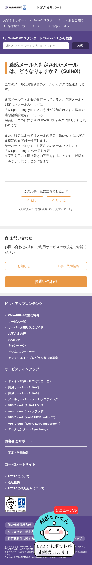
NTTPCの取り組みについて (26, 488)
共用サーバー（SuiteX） (24, 387)
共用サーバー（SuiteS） (24, 393)
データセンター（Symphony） (28, 429)
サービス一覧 (17, 321)
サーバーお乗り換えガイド (25, 327)
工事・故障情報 (18, 452)
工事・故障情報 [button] (68, 266)
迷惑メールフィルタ (65, 26)
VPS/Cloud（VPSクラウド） (27, 411)
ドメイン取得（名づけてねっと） (30, 381)
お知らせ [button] (23, 266)
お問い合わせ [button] (46, 281)
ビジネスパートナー (21, 351)
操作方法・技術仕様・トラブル (28, 26)
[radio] (32, 200)
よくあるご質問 (73, 20)
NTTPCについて (18, 476)
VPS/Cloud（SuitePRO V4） (27, 405)
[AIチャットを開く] (56, 529)
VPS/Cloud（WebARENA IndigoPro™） (35, 423)
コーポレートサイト (20, 464)
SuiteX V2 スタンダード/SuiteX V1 (55, 20)
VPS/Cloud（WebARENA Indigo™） (32, 417)
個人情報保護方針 (19, 525)
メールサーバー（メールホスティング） (34, 399)
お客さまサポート (49, 7)
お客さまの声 (17, 333)
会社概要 (14, 482)
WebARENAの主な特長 (23, 315)
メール (41, 26)
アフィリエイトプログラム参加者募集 (33, 357)
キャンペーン (17, 345)
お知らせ (14, 339)
